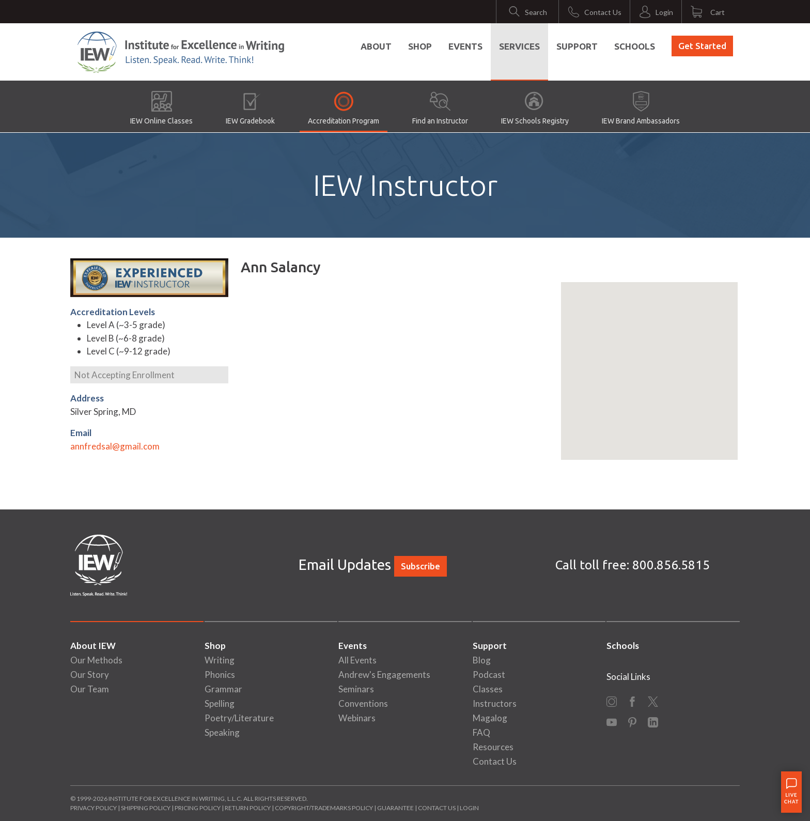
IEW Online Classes (161, 108)
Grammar (223, 689)
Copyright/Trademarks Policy (324, 808)
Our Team (89, 689)
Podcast (489, 674)
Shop (420, 46)
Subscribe (420, 566)
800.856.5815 (671, 565)
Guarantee (396, 808)
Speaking (222, 732)
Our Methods (96, 660)
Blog (482, 660)
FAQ (481, 732)
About (376, 46)
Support (577, 46)
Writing (220, 660)
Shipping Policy (145, 808)
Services (519, 46)
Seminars (356, 689)
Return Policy (248, 808)
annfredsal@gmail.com (115, 446)
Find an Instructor (440, 108)
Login (469, 808)
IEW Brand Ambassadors (641, 108)
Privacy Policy (93, 808)
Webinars (357, 717)
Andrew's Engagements (384, 674)
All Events (357, 660)
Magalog (490, 717)
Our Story (89, 674)
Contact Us (495, 761)
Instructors (495, 703)
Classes (488, 689)
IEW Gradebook (250, 108)
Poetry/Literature (239, 717)
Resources (493, 746)
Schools (634, 46)
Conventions (363, 703)
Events (465, 46)
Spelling (220, 703)
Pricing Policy (198, 808)
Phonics (220, 674)
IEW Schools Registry (535, 108)
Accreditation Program (343, 108)
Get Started (702, 46)
